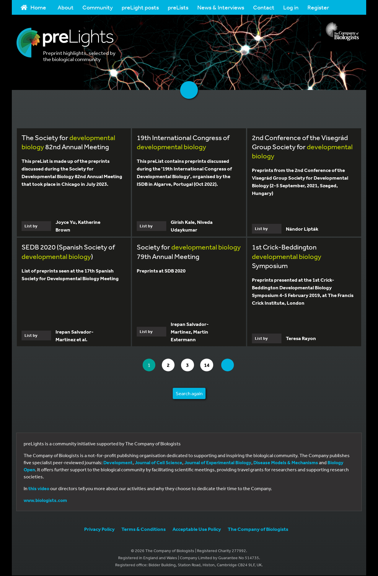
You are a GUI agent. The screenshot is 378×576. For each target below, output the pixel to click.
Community (97, 7)
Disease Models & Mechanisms (285, 463)
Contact (263, 7)
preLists (178, 7)
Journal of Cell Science (158, 463)
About (66, 7)
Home (33, 7)
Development (118, 463)
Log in (291, 7)
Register (318, 7)
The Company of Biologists (258, 529)
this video (38, 489)
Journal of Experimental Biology (217, 463)
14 (210, 365)
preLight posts (140, 7)
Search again (189, 394)
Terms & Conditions (143, 529)
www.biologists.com (45, 501)
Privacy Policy (99, 529)
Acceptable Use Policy (196, 529)
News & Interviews (220, 7)
